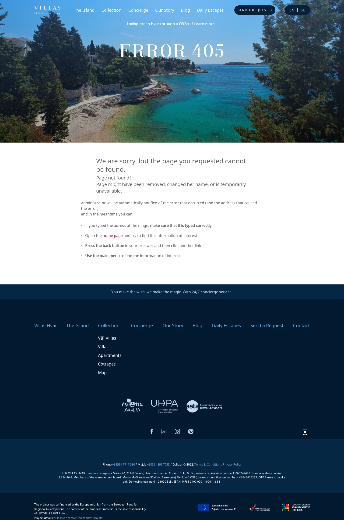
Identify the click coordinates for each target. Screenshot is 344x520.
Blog (185, 10)
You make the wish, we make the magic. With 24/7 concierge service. (171, 291)
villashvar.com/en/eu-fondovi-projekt (78, 518)
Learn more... (172, 23)
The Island (84, 10)
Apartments (110, 355)
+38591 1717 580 (124, 464)
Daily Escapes (210, 10)
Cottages (107, 364)
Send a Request (253, 10)
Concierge (138, 10)
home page (113, 235)
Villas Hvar (45, 325)
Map (102, 372)
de (302, 10)
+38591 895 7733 (158, 464)
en (292, 10)
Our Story (164, 10)
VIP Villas (107, 338)
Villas (103, 346)
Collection (111, 10)
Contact (301, 325)
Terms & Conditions (208, 464)
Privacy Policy (232, 464)
